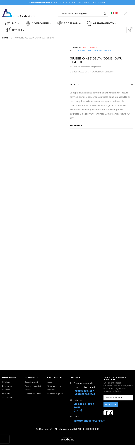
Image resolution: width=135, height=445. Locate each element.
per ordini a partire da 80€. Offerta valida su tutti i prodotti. (67, 2)
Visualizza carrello (54, 386)
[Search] (105, 14)
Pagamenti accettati (33, 386)
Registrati (51, 390)
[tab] (101, 84)
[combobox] (83, 14)
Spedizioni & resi (31, 382)
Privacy (27, 390)
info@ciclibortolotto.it (89, 420)
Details (74, 84)
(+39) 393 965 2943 (84, 394)
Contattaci (6, 390)
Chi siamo (6, 382)
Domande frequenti (55, 394)
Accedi (49, 382)
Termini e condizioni (33, 394)
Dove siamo (7, 386)
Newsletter (6, 394)
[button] (126, 14)
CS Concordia (7, 397)
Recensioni (76, 125)
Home (5, 37)
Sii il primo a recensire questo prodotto (85, 67)
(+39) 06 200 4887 (84, 391)
